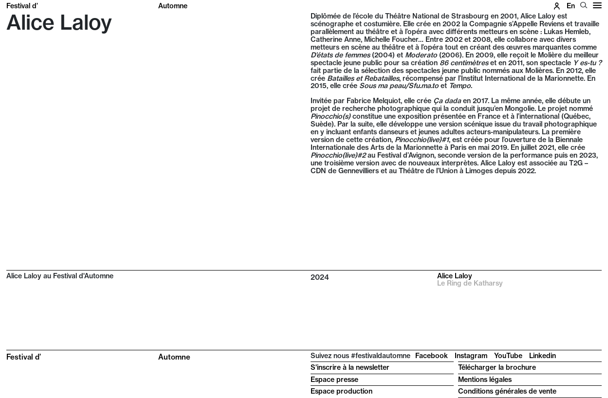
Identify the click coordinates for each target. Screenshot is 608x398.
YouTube (508, 355)
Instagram (471, 355)
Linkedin (542, 355)
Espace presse (334, 379)
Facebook (431, 355)
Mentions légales (485, 379)
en (571, 5)
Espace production (341, 391)
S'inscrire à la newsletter (350, 367)
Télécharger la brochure (497, 367)
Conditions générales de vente (507, 391)
